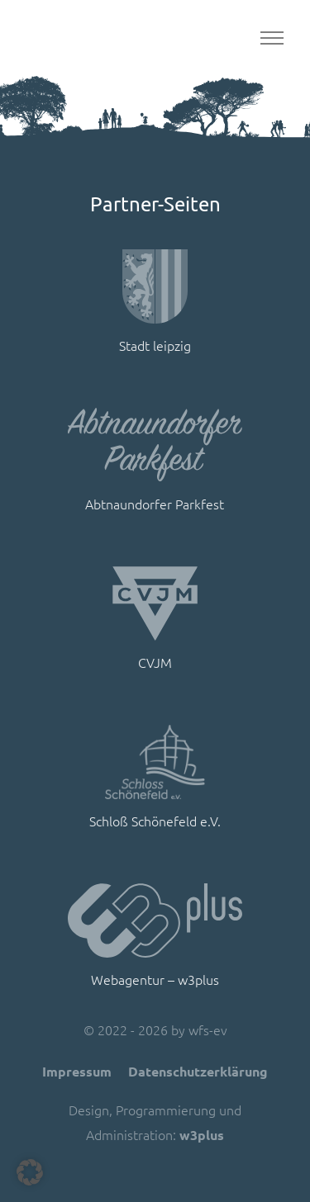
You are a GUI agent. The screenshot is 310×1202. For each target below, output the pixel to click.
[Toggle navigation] (271, 38)
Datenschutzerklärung (198, 1071)
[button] (30, 1172)
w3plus (201, 1134)
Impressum (77, 1071)
